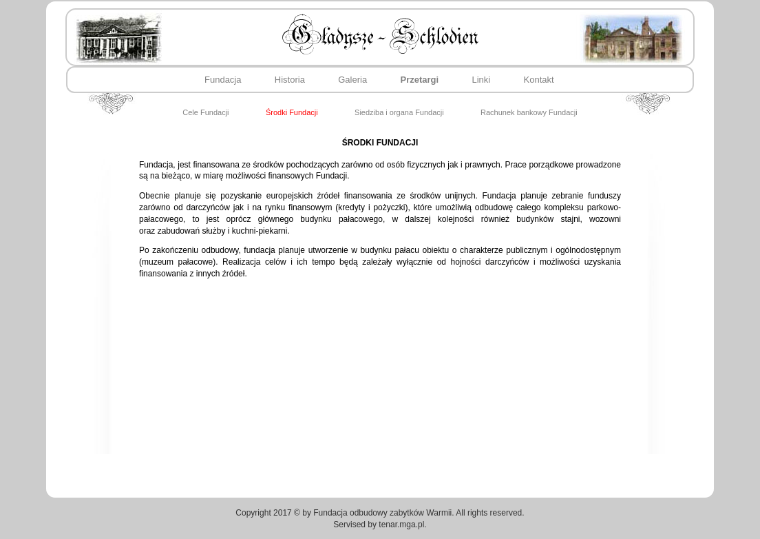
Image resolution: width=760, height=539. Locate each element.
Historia (290, 79)
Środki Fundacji (292, 112)
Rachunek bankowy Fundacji (529, 112)
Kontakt (539, 79)
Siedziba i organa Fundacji (399, 112)
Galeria (352, 79)
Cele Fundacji (205, 112)
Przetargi (420, 79)
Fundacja (222, 79)
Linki (481, 79)
